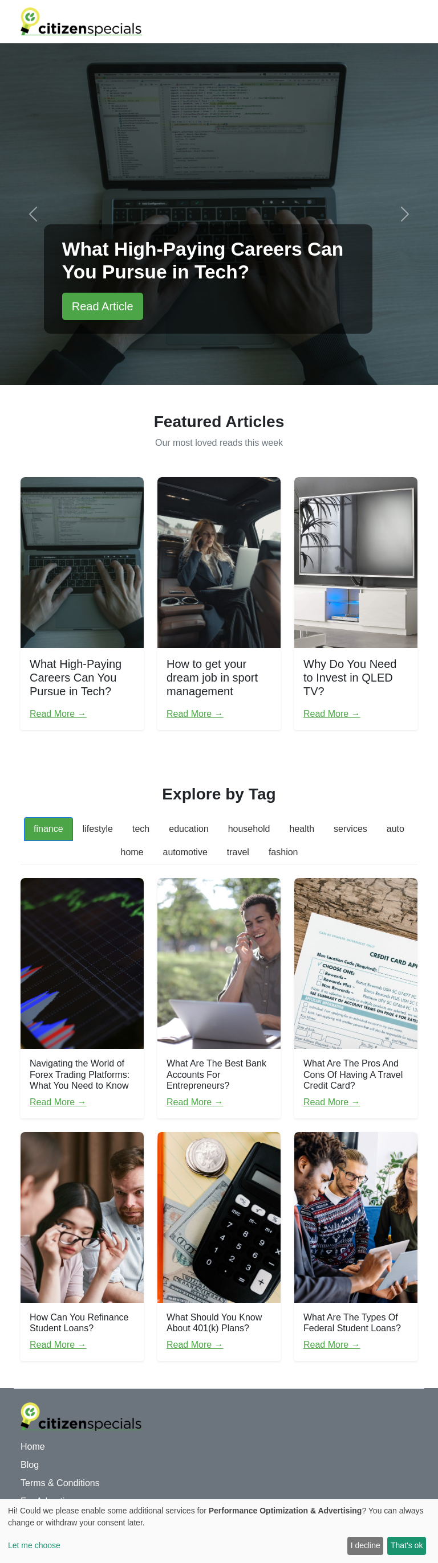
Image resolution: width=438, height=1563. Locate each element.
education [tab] (188, 829)
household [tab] (249, 829)
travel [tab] (238, 852)
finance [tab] (48, 829)
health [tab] (302, 829)
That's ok (407, 1545)
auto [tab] (395, 829)
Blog (30, 1465)
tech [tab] (140, 829)
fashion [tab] (283, 852)
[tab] (317, 845)
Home (33, 1446)
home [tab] (131, 852)
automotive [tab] (185, 852)
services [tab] (350, 829)
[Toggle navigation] (401, 21)
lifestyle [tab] (98, 829)
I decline (365, 1545)
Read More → (58, 714)
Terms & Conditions (60, 1483)
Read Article (102, 306)
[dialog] (219, 1531)
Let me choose (34, 1545)
